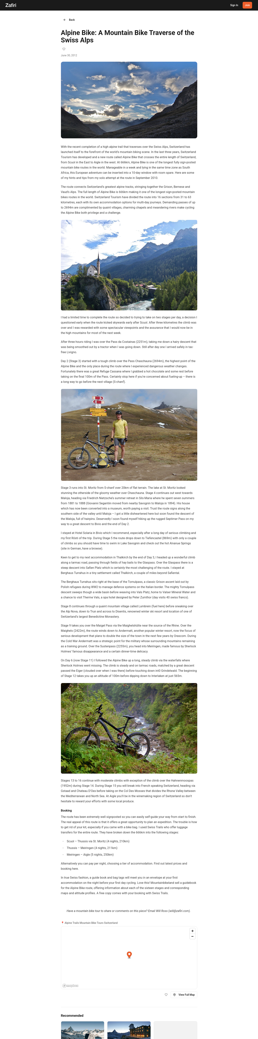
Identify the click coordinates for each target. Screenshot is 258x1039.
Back (69, 19)
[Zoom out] (192, 936)
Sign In (234, 5)
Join (247, 5)
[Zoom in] (192, 931)
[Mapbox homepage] (70, 986)
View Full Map (184, 994)
